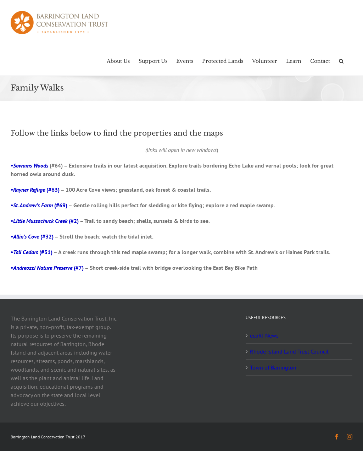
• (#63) (35, 189)
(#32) (33, 236)
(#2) (46, 220)
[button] (341, 60)
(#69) (40, 205)
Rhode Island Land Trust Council (289, 351)
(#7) (48, 267)
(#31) (32, 252)
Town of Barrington (273, 367)
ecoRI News (264, 335)
